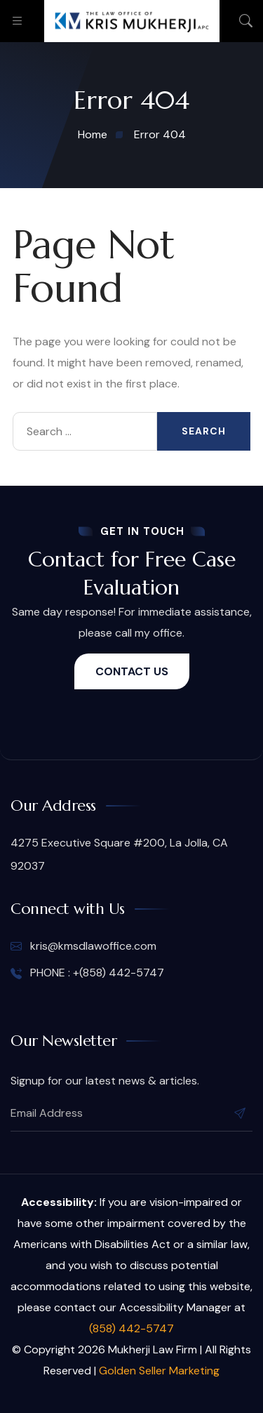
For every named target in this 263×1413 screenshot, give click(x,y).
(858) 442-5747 (131, 1328)
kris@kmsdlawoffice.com (83, 946)
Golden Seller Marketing (159, 1370)
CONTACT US (131, 671)
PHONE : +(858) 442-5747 (87, 973)
